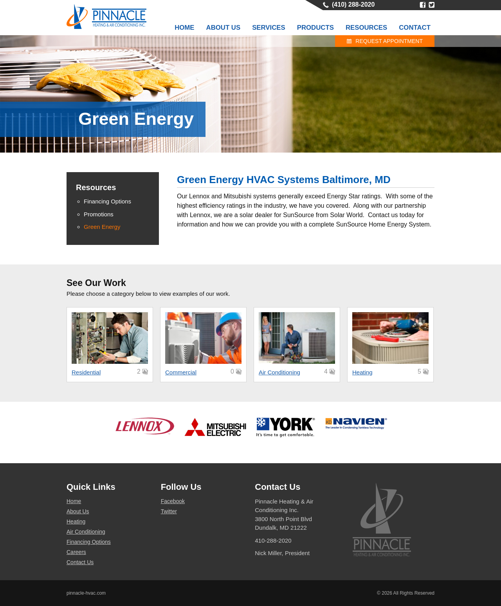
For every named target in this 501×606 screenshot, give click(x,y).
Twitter (431, 5)
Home (184, 27)
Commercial (180, 372)
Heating (362, 372)
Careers (76, 552)
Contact (415, 27)
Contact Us (80, 562)
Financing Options (89, 542)
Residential (86, 372)
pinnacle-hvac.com (86, 593)
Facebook (422, 5)
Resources (366, 27)
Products (315, 27)
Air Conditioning (279, 372)
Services (268, 27)
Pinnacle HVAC (107, 16)
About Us (223, 27)
